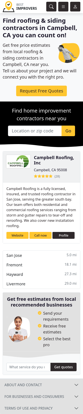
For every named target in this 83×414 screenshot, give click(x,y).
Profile (63, 235)
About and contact (23, 384)
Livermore (41, 283)
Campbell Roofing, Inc (54, 160)
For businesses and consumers (34, 396)
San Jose (41, 255)
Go (68, 131)
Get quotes (63, 367)
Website (17, 235)
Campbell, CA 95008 (50, 169)
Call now (40, 235)
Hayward (41, 274)
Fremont (41, 264)
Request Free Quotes (41, 91)
